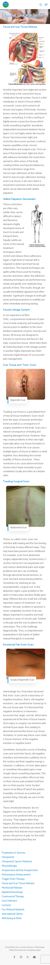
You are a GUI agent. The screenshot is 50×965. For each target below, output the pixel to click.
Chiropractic (8, 857)
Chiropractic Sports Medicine (17, 861)
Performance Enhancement (16, 874)
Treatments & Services (13, 853)
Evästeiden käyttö (34, 950)
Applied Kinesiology (12, 892)
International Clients (12, 914)
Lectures (6, 905)
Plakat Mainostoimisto (17, 950)
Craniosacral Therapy (13, 896)
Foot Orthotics (9, 901)
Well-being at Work (12, 918)
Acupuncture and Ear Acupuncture (20, 870)
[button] (46, 4)
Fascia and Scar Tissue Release (18, 883)
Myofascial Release (12, 887)
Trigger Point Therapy (13, 879)
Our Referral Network (13, 909)
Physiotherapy (9, 866)
